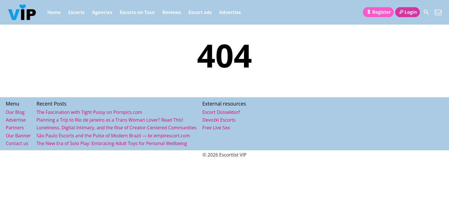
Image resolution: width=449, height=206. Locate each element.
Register (378, 12)
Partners (15, 127)
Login (407, 12)
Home (54, 12)
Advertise (230, 12)
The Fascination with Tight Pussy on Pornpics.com (89, 112)
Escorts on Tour (137, 12)
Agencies (102, 12)
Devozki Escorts (218, 120)
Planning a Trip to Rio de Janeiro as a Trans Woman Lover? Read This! (109, 120)
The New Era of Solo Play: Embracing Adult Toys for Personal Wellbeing (111, 143)
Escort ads (200, 12)
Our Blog (15, 112)
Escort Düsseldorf (221, 112)
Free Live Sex (216, 127)
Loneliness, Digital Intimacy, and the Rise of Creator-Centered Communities (116, 127)
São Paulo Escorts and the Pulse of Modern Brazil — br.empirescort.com (113, 135)
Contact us (17, 143)
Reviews (171, 12)
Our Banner (18, 135)
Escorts (76, 12)
